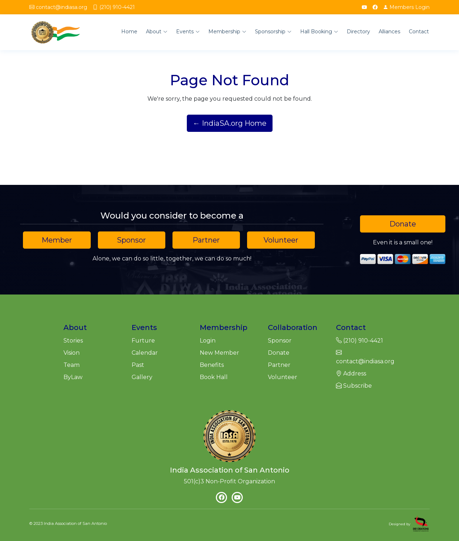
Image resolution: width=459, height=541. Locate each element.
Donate (402, 224)
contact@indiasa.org (61, 7)
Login (406, 7)
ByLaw (72, 377)
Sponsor (131, 240)
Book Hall (214, 377)
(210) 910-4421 (117, 7)
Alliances (389, 31)
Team (71, 365)
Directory (358, 31)
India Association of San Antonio (75, 523)
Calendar (145, 352)
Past (138, 365)
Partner (206, 240)
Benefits (212, 365)
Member (57, 240)
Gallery (142, 377)
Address (351, 373)
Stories (73, 340)
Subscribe (354, 385)
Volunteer (281, 240)
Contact (419, 31)
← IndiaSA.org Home (229, 123)
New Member (219, 352)
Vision (71, 352)
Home (129, 31)
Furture (143, 340)
